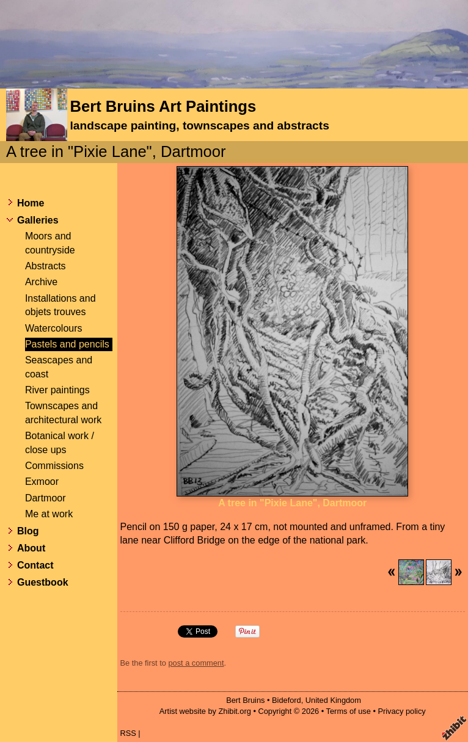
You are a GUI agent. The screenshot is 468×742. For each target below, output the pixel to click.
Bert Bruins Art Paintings (163, 106)
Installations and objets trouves (60, 305)
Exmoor (42, 481)
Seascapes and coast (58, 367)
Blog (28, 531)
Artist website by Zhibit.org (205, 711)
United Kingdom (333, 700)
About (31, 548)
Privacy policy (401, 711)
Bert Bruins (245, 700)
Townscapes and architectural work (63, 412)
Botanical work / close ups (59, 442)
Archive (41, 282)
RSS (128, 733)
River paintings (57, 390)
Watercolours (53, 328)
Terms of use (348, 711)
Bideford (286, 700)
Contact (35, 565)
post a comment (196, 662)
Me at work (49, 514)
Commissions (54, 465)
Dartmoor (45, 498)
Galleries (38, 220)
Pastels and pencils (67, 344)
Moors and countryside (50, 243)
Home (30, 203)
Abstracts (45, 266)
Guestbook (42, 582)
